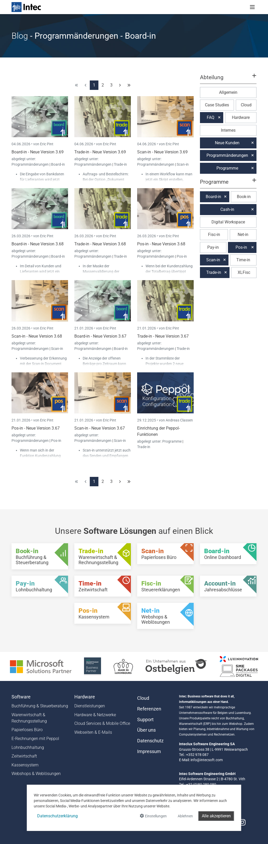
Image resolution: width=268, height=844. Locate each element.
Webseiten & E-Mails (93, 732)
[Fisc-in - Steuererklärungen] (165, 586)
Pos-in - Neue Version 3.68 (161, 243)
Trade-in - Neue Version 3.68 (100, 243)
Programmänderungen (30, 164)
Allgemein (228, 92)
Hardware (241, 117)
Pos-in (182, 256)
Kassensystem (25, 764)
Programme (172, 441)
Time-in (243, 259)
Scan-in (183, 164)
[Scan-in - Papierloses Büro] (165, 553)
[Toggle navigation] (252, 7)
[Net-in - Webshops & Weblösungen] (165, 616)
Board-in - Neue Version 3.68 (38, 243)
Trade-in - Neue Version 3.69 (100, 151)
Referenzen (149, 709)
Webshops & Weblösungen (36, 773)
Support (145, 719)
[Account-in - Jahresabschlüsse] (228, 586)
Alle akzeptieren (216, 815)
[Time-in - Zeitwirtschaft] (102, 586)
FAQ (210, 117)
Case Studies (217, 104)
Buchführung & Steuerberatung (40, 705)
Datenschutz (150, 740)
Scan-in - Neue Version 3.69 (162, 151)
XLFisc (244, 272)
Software (21, 697)
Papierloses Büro (27, 729)
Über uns (146, 730)
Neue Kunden (227, 142)
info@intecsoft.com (207, 760)
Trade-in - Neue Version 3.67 (163, 336)
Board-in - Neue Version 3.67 (100, 336)
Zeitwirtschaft (24, 756)
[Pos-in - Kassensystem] (102, 613)
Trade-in (120, 164)
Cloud (246, 104)
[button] (228, 79)
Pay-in (213, 247)
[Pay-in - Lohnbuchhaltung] (40, 586)
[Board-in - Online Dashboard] (228, 553)
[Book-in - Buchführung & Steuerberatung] (40, 556)
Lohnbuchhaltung (28, 747)
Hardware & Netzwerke (95, 714)
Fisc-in (214, 234)
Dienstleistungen (89, 705)
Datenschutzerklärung (57, 815)
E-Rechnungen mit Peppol (35, 738)
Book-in (244, 196)
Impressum (149, 751)
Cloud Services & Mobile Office (102, 723)
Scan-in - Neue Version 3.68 (37, 336)
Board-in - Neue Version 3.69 (38, 151)
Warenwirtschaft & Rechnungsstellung (29, 718)
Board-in (58, 164)
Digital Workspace (228, 221)
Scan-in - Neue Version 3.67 (99, 428)
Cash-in (227, 209)
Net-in (243, 234)
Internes (228, 130)
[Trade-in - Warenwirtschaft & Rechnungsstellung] (102, 556)
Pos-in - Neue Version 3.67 (36, 428)
